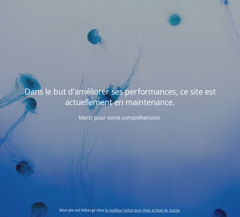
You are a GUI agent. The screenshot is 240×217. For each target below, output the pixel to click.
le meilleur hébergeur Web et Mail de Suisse (142, 210)
